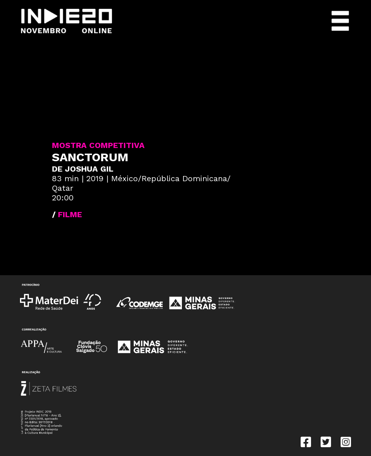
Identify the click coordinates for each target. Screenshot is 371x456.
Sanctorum (90, 157)
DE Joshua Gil (83, 169)
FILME (70, 214)
